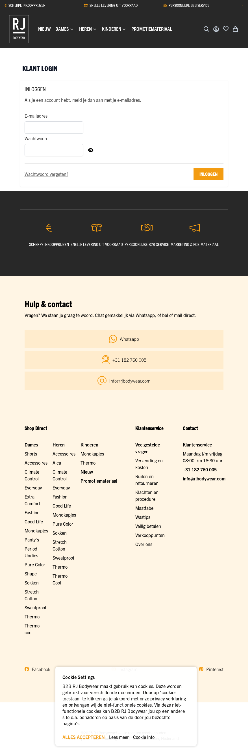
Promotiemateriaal (99, 481)
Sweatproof (35, 607)
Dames (31, 444)
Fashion (32, 512)
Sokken (32, 582)
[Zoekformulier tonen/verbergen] (206, 29)
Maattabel (145, 508)
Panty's (32, 539)
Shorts (31, 453)
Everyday (33, 487)
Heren (59, 444)
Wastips (142, 517)
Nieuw (87, 471)
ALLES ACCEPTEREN (83, 737)
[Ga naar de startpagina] (19, 29)
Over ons (143, 544)
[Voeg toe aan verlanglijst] (225, 28)
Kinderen (89, 444)
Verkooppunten (150, 535)
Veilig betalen (148, 526)
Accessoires (36, 462)
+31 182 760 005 (200, 469)
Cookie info (144, 737)
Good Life (34, 521)
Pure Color (35, 564)
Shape (31, 573)
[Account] (216, 29)
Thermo (32, 616)
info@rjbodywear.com (204, 478)
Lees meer (119, 737)
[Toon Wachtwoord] (90, 150)
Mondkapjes (36, 530)
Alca (57, 462)
